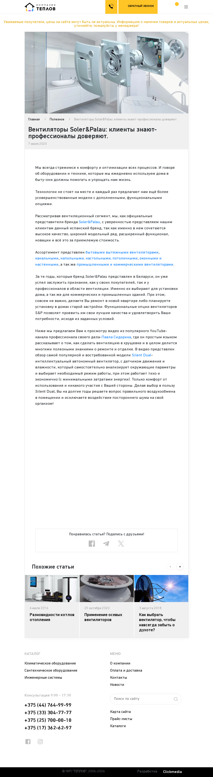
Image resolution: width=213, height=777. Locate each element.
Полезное (57, 119)
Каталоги (118, 726)
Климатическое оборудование (50, 663)
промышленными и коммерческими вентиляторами (125, 265)
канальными (46, 258)
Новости (117, 685)
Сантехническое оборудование (50, 671)
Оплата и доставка (126, 671)
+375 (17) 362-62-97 (48, 728)
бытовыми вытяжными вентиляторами (122, 252)
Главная (34, 119)
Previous (170, 566)
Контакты (118, 678)
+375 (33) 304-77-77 (48, 713)
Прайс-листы (121, 719)
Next (180, 566)
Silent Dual (141, 355)
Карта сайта (120, 712)
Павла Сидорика (116, 337)
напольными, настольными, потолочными (99, 258)
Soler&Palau (90, 222)
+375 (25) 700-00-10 (48, 720)
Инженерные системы (43, 678)
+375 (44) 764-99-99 (48, 705)
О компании (120, 663)
